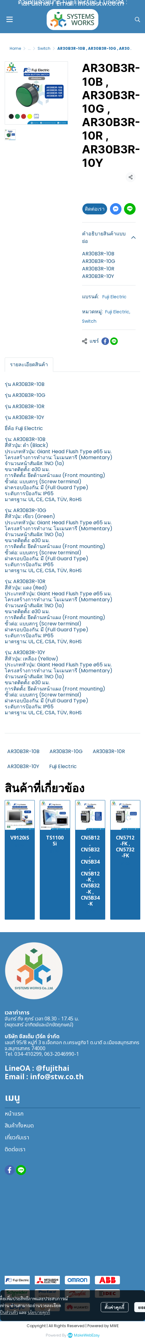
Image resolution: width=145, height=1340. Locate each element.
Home (15, 48)
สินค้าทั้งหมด (19, 1126)
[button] (137, 19)
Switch (44, 48)
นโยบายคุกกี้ (39, 1312)
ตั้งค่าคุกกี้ (114, 1307)
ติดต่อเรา (95, 209)
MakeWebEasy (87, 1335)
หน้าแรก (14, 1114)
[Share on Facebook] (105, 341)
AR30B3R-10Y (23, 766)
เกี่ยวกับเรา (17, 1137)
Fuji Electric (114, 297)
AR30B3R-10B (23, 751)
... (29, 48)
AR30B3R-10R (109, 751)
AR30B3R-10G (66, 751)
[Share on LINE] (114, 341)
